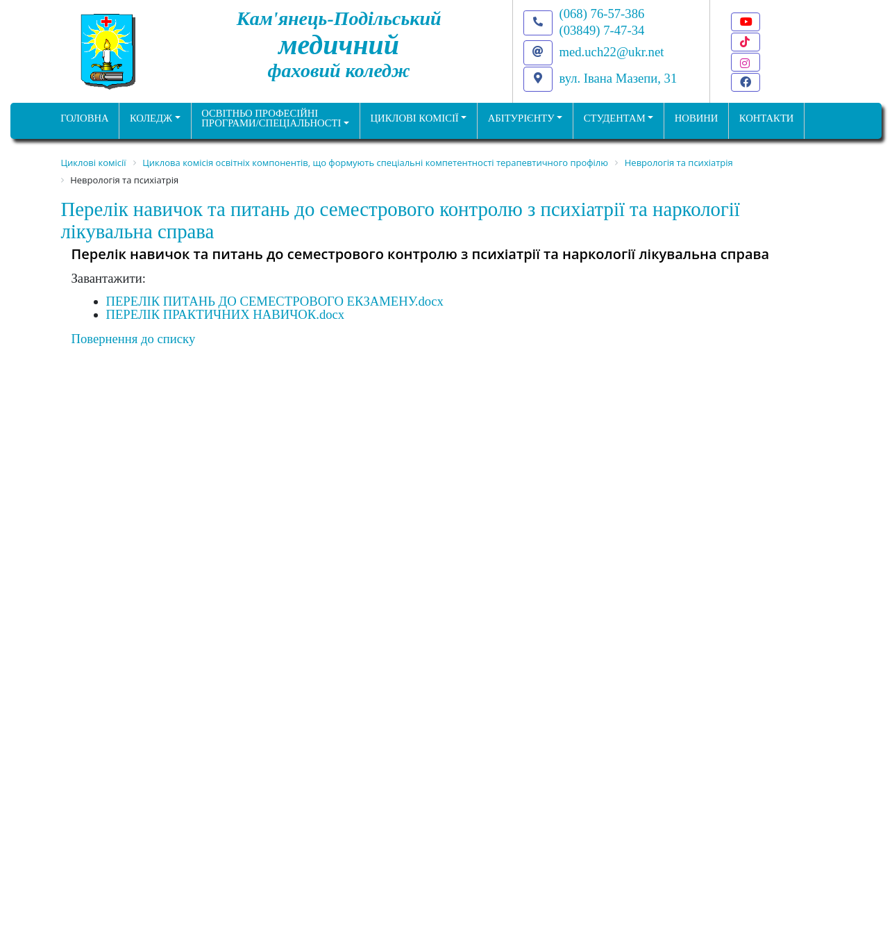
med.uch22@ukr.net (611, 51)
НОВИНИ (696, 118)
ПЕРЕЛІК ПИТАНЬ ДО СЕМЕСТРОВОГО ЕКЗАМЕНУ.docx (275, 301)
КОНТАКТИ (766, 118)
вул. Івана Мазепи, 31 (618, 78)
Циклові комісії (415, 118)
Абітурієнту (521, 118)
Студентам (615, 118)
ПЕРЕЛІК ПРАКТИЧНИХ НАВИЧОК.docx (225, 314)
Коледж (151, 118)
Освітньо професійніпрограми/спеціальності (271, 118)
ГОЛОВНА (84, 118)
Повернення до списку (133, 338)
